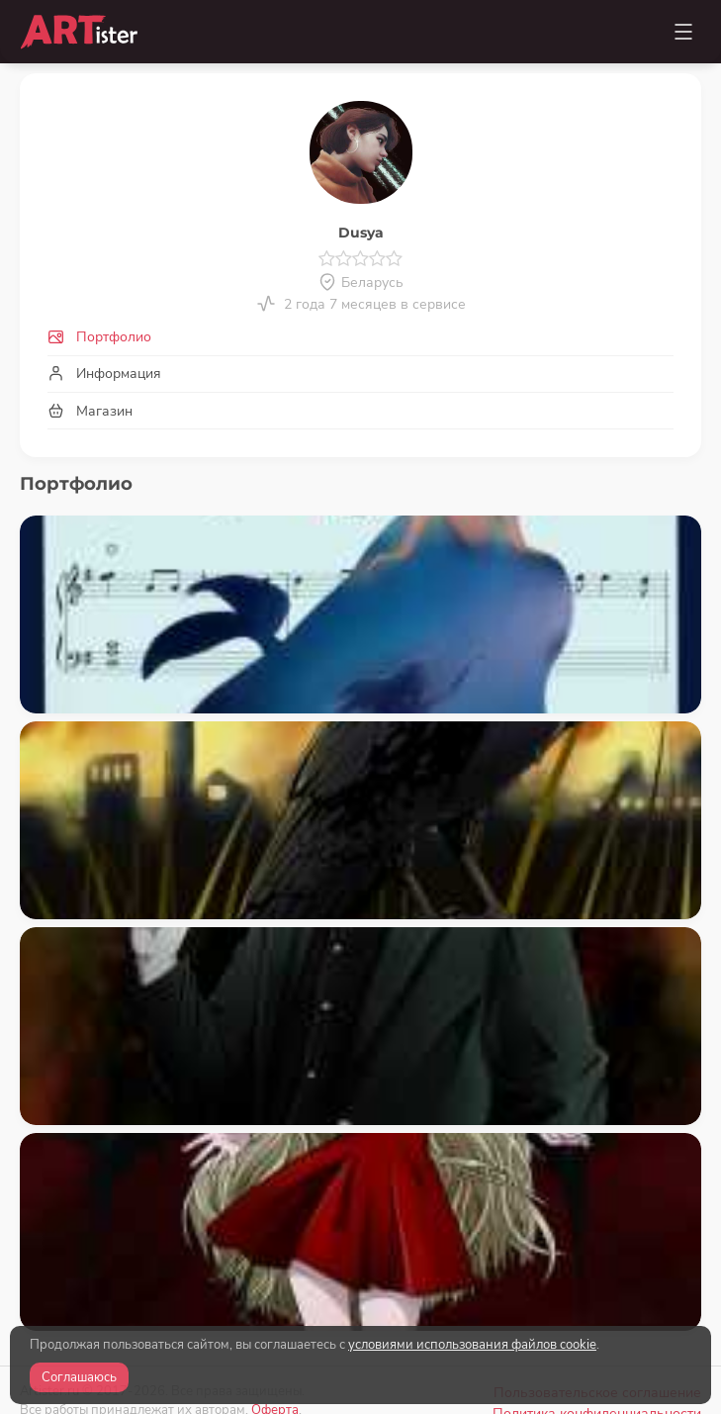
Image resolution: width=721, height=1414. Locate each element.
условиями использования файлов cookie (472, 1345)
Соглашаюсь (79, 1377)
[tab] (360, 338)
